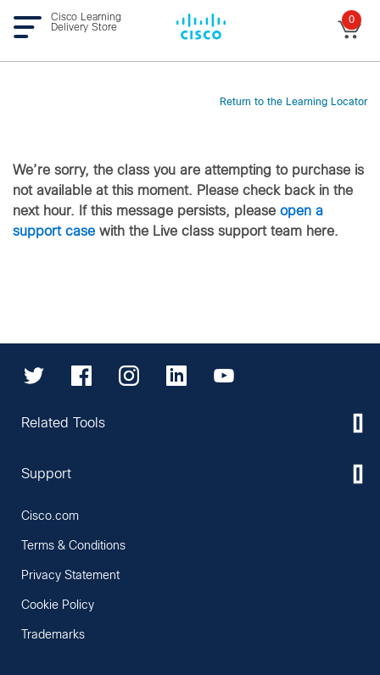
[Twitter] (34, 375)
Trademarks (53, 635)
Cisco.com (50, 516)
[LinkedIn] (176, 375)
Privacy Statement (70, 576)
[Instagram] (129, 375)
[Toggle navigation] (32, 26)
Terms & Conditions (73, 546)
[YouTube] (224, 375)
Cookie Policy (57, 605)
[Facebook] (81, 375)
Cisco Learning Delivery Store (86, 23)
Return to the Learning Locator (293, 103)
